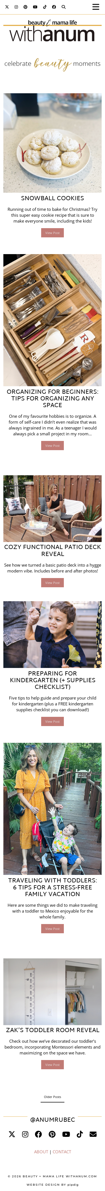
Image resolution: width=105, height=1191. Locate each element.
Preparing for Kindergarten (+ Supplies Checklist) (52, 681)
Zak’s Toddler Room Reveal (52, 1030)
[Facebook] (54, 6)
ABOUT (41, 1151)
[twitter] (11, 1134)
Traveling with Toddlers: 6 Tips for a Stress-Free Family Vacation (52, 887)
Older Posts (52, 1097)
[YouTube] (35, 6)
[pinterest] (52, 1134)
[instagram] (25, 1134)
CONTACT (62, 1151)
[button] (97, 7)
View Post (52, 233)
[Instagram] (16, 6)
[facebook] (38, 1134)
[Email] (93, 1134)
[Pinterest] (25, 6)
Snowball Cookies (52, 198)
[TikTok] (44, 6)
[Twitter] (7, 6)
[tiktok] (80, 1134)
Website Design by (53, 1185)
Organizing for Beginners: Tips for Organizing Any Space (53, 399)
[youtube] (66, 1134)
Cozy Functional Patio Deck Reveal (52, 551)
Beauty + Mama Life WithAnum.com (60, 1176)
